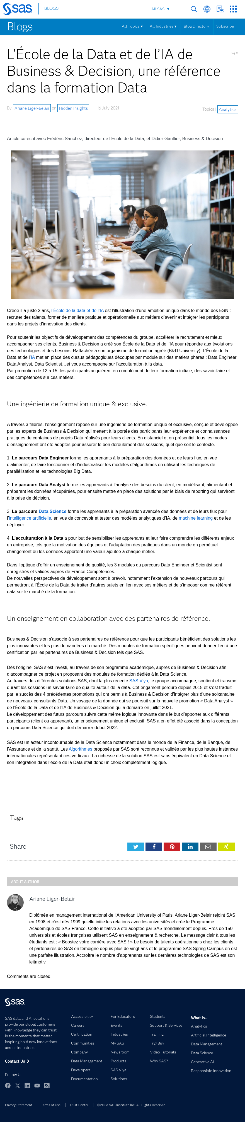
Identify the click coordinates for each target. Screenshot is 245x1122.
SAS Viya (138, 680)
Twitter (17, 1085)
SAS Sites (233, 9)
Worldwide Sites (206, 9)
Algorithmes (80, 749)
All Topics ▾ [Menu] (132, 26)
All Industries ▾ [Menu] (163, 26)
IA (33, 357)
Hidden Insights (73, 108)
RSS (47, 1085)
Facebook (8, 1085)
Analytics (227, 109)
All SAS (157, 8)
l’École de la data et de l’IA (77, 310)
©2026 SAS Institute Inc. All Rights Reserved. (131, 1105)
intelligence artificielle (30, 518)
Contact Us (220, 9)
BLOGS (51, 9)
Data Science (53, 511)
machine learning (196, 518)
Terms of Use (50, 1105)
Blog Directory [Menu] (196, 26)
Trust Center (78, 1105)
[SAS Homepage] (20, 10)
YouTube (37, 1085)
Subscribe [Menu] (225, 26)
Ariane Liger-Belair (31, 108)
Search (193, 9)
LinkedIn (27, 1085)
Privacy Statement (18, 1105)
